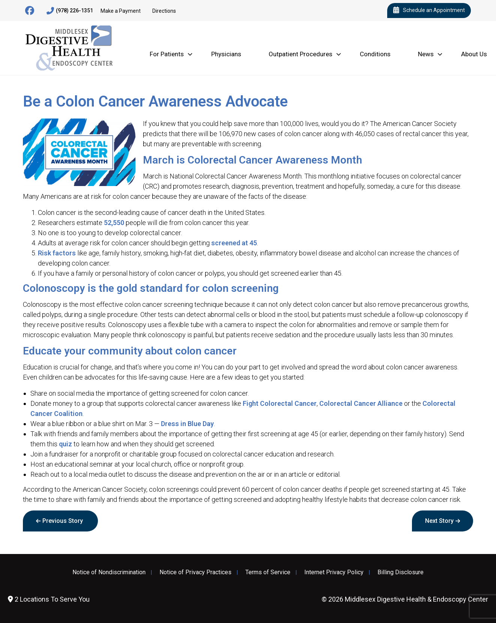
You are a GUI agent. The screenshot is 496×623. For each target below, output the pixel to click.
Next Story (439, 520)
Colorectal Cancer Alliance (361, 403)
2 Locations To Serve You (49, 599)
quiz (65, 444)
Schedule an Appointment (429, 10)
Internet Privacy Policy (334, 572)
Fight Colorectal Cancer (280, 403)
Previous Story (62, 520)
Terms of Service (267, 572)
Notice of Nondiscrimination (109, 572)
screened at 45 (234, 243)
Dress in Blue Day (187, 424)
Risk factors (57, 253)
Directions (164, 11)
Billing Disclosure (400, 572)
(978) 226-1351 (70, 11)
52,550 (114, 223)
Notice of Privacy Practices (195, 572)
